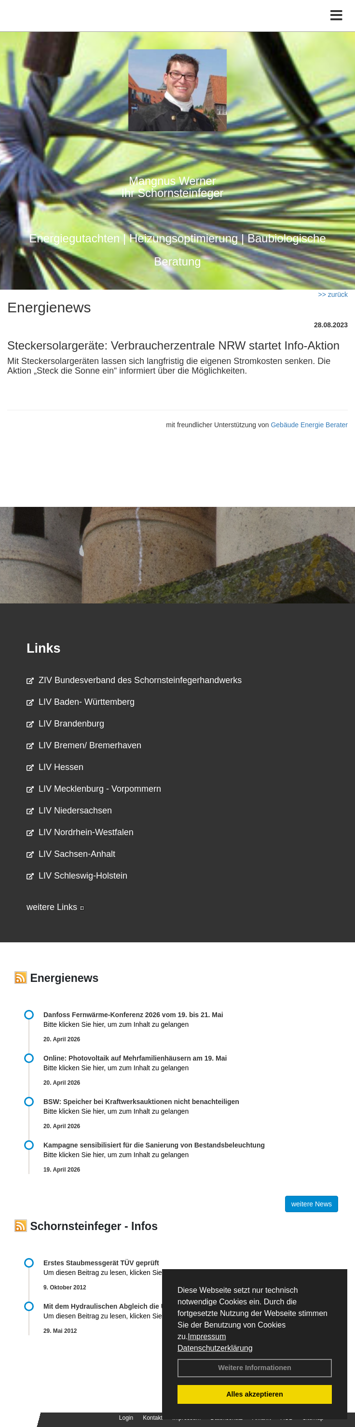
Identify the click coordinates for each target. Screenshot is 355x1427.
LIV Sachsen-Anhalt (71, 854)
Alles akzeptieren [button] (254, 1394)
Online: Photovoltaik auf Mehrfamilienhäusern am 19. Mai (135, 1058)
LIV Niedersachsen (69, 810)
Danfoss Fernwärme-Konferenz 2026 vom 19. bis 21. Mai (133, 1015)
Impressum (207, 1336)
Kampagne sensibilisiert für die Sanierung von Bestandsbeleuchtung (154, 1145)
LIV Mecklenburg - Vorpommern (94, 789)
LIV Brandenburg (65, 723)
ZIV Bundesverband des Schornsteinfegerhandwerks (134, 680)
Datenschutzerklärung (215, 1348)
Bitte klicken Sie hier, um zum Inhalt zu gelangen (116, 1024)
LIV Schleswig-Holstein (77, 876)
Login (126, 1417)
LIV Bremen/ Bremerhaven (84, 745)
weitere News (311, 1204)
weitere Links (55, 907)
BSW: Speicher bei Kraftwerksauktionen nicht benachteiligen (141, 1101)
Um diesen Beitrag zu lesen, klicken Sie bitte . (117, 1272)
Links (44, 648)
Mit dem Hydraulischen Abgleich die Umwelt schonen (129, 1306)
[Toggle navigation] (336, 16)
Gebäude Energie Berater (309, 425)
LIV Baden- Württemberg (81, 702)
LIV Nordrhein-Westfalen (80, 832)
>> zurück (333, 294)
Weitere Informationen (254, 1367)
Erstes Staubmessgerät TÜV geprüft (101, 1263)
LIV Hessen (55, 767)
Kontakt (153, 1417)
